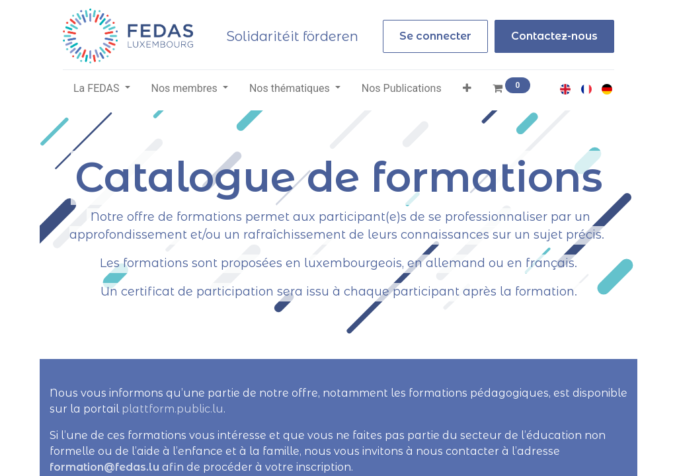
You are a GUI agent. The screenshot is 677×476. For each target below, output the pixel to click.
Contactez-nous (554, 36)
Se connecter (435, 36)
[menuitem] (401, 88)
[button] (467, 88)
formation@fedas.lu (104, 467)
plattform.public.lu (172, 409)
